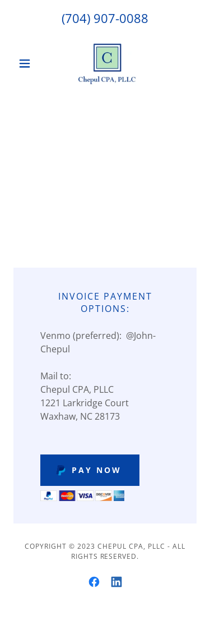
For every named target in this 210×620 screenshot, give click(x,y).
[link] (105, 63)
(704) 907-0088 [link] (105, 18)
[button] (27, 63)
